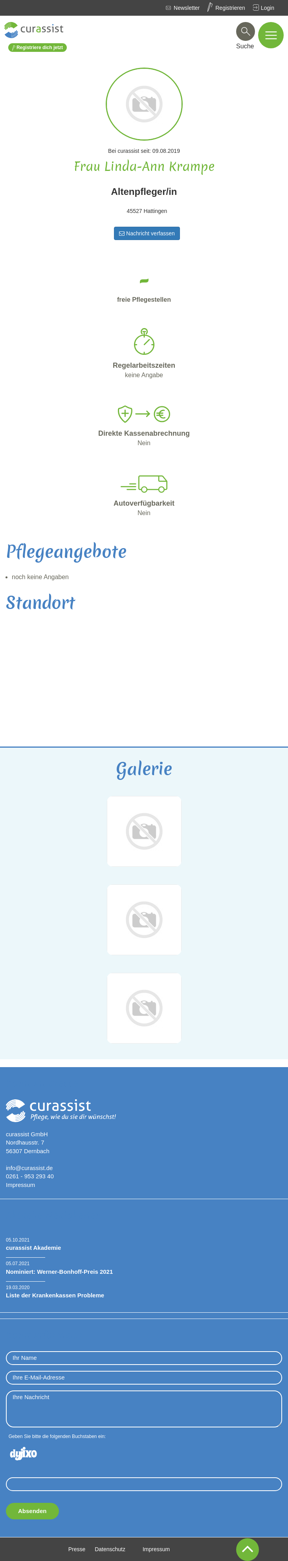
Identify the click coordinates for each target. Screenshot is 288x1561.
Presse (77, 1549)
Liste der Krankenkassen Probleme (55, 1295)
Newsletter (187, 8)
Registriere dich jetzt (37, 48)
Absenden (32, 1511)
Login (267, 8)
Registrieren (230, 8)
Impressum (20, 1184)
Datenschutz (110, 1549)
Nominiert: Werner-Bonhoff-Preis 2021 (59, 1271)
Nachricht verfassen (147, 233)
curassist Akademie (33, 1247)
